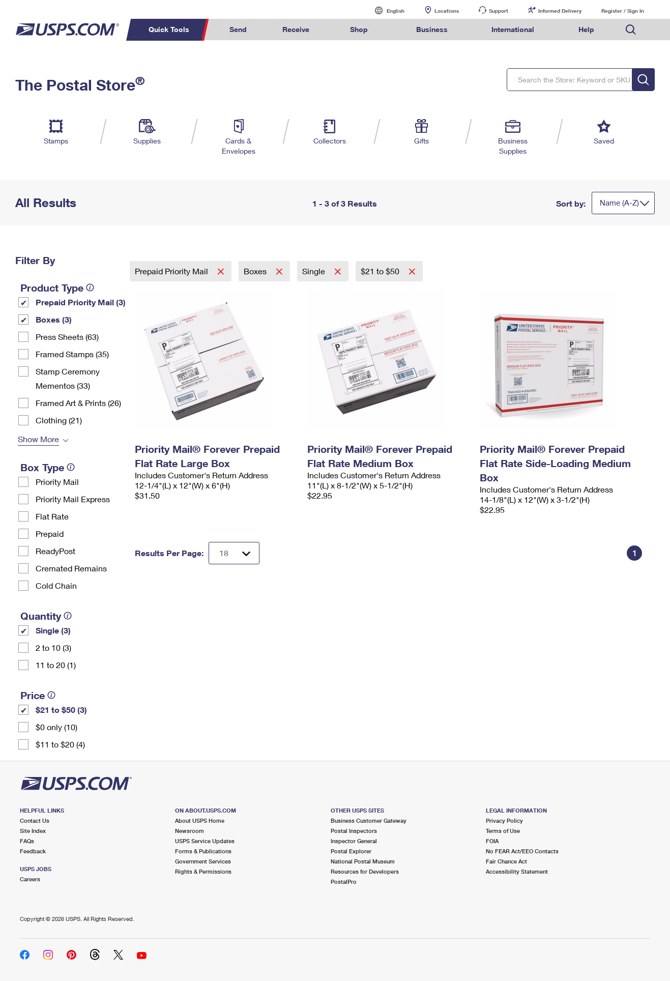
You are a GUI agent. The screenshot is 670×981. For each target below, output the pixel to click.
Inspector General (354, 841)
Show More (38, 439)
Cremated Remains (71, 568)
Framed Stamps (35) (72, 354)
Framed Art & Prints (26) (78, 403)
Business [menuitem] (432, 29)
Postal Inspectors (354, 830)
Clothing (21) (59, 420)
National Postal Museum (363, 861)
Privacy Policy (504, 820)
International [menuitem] (512, 29)
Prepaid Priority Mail (172, 271)
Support (498, 11)
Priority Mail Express (73, 499)
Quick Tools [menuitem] (169, 29)
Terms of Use (503, 830)
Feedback (33, 851)
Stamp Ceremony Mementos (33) (68, 378)
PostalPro (344, 881)
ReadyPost (55, 551)
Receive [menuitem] (295, 29)
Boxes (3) (54, 319)
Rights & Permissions (203, 871)
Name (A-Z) (619, 202)
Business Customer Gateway (368, 820)
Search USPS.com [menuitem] (631, 30)
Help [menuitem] (586, 29)
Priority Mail (57, 481)
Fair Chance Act (506, 861)
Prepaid (50, 533)
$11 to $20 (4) (60, 744)
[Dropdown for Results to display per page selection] (234, 553)
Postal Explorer (351, 851)
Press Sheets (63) (67, 336)
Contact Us (34, 820)
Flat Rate (52, 516)
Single (314, 271)
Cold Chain (56, 585)
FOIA (492, 841)
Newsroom (189, 830)
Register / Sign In (622, 11)
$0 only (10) (56, 727)
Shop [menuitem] (359, 29)
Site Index (33, 830)
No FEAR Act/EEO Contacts (522, 851)
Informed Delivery (559, 11)
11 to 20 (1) (56, 665)
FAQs (27, 841)
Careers (30, 879)
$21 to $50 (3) (61, 709)
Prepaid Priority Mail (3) (81, 302)
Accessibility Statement (517, 871)
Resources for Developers (365, 871)
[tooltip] (90, 287)
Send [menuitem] (238, 29)
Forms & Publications (203, 851)
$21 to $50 (381, 271)
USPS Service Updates (205, 841)
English (385, 10)
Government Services (203, 861)
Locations (446, 11)
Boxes (256, 271)
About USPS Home (199, 820)
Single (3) (53, 630)
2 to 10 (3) (53, 647)
